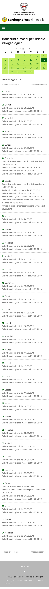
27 (5, 71)
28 (11, 71)
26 (44, 67)
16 (24, 63)
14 (11, 63)
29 (18, 71)
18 (37, 63)
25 (37, 67)
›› (32, 48)
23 (24, 67)
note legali (9, 580)
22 (18, 67)
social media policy (26, 580)
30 (24, 71)
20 (5, 67)
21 (11, 67)
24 (31, 67)
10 (31, 59)
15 (18, 63)
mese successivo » (39, 84)
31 (31, 71)
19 (44, 63)
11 (37, 59)
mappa (40, 580)
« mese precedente (10, 84)
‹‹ (16, 48)
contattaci (24, 566)
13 (5, 63)
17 (31, 63)
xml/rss (8, 583)
